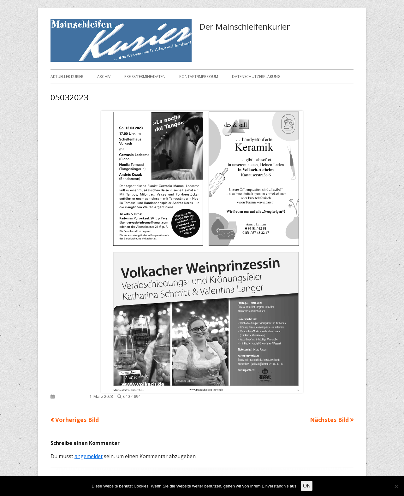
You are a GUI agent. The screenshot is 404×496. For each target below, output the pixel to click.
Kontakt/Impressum (198, 76)
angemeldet (88, 456)
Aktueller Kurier (66, 76)
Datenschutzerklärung (256, 76)
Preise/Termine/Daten (144, 76)
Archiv (103, 76)
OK (306, 485)
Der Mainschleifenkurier (244, 26)
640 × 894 (131, 396)
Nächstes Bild (329, 419)
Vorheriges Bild (77, 419)
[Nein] (396, 486)
